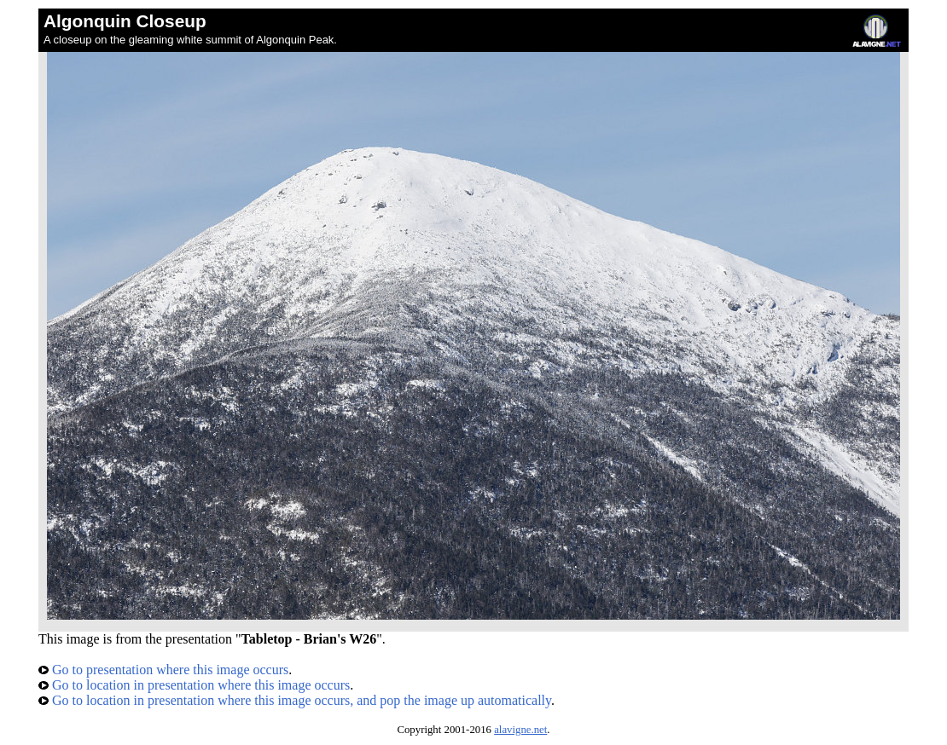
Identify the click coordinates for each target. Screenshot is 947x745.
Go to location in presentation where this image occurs (194, 685)
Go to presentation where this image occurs (163, 669)
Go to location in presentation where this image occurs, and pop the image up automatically (294, 700)
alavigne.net (520, 730)
